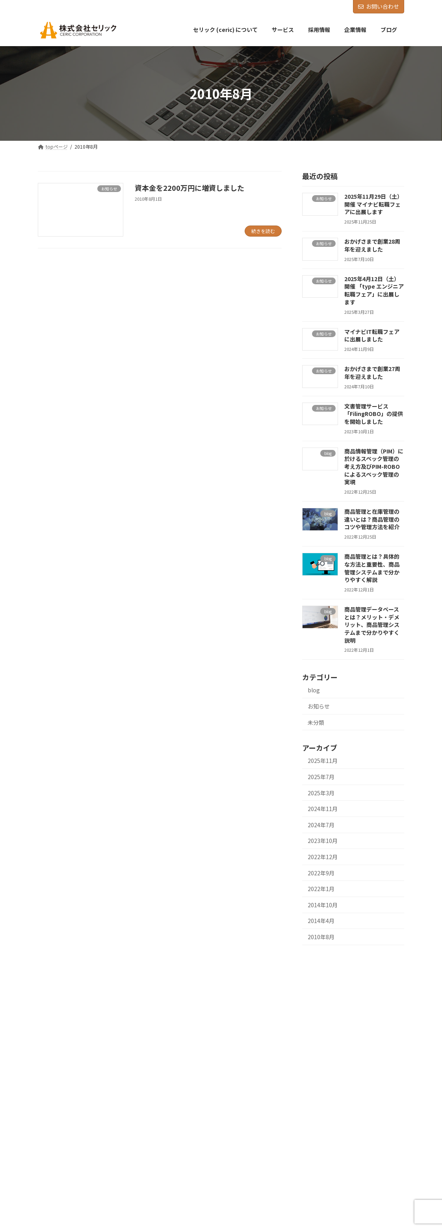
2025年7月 (321, 777)
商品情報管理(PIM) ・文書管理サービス (341, 1023)
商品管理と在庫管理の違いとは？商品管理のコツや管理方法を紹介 (371, 519)
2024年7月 (321, 825)
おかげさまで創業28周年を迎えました (372, 246)
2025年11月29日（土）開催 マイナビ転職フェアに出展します (373, 204)
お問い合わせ (378, 6)
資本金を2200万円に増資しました (189, 188)
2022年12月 (323, 857)
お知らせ (319, 706)
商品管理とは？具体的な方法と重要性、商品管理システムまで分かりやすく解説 (371, 568)
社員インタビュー (318, 1092)
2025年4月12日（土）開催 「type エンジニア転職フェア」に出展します (374, 290)
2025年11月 (323, 761)
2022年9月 (321, 873)
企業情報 (304, 1106)
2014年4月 (321, 921)
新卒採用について (318, 1065)
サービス (304, 996)
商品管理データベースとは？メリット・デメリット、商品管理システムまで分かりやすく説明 (371, 625)
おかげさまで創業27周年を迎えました (372, 372)
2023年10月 (323, 841)
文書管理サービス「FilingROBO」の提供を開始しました (373, 413)
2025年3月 (321, 793)
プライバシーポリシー (318, 1133)
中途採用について (318, 1078)
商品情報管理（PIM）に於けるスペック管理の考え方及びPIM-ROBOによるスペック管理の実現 (373, 466)
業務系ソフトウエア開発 (325, 1010)
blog (314, 690)
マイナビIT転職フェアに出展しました (371, 335)
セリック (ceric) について (321, 982)
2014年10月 (323, 905)
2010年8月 (321, 937)
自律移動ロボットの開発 (325, 1037)
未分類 (316, 722)
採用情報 (304, 1051)
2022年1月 (321, 889)
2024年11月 (323, 809)
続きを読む (263, 231)
